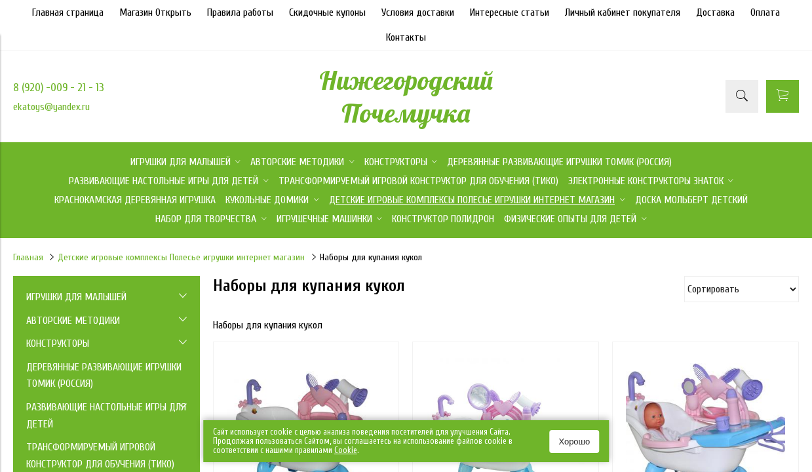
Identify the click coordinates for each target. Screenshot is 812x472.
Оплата (765, 12)
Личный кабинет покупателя (622, 12)
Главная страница (68, 12)
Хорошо (574, 441)
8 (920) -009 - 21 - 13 (58, 87)
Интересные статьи (509, 12)
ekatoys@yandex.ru (51, 107)
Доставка (715, 12)
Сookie (345, 450)
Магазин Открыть (155, 12)
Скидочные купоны (327, 12)
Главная (28, 257)
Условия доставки (417, 12)
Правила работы (240, 12)
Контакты (406, 37)
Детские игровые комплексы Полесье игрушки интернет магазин (181, 257)
